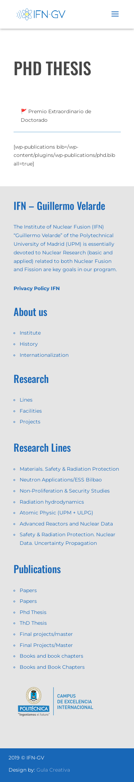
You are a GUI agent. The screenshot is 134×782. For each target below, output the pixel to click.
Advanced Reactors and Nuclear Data (66, 524)
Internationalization (44, 355)
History (29, 344)
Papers (28, 590)
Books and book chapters (51, 656)
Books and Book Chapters (52, 667)
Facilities (31, 411)
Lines (26, 400)
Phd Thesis (33, 612)
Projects (30, 421)
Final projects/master (46, 634)
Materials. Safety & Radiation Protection (69, 469)
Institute (30, 333)
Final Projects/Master (46, 645)
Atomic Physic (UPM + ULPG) (56, 512)
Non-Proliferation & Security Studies (65, 491)
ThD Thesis (33, 623)
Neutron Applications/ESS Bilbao (61, 480)
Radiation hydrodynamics (52, 502)
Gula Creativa (53, 770)
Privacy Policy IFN (37, 288)
